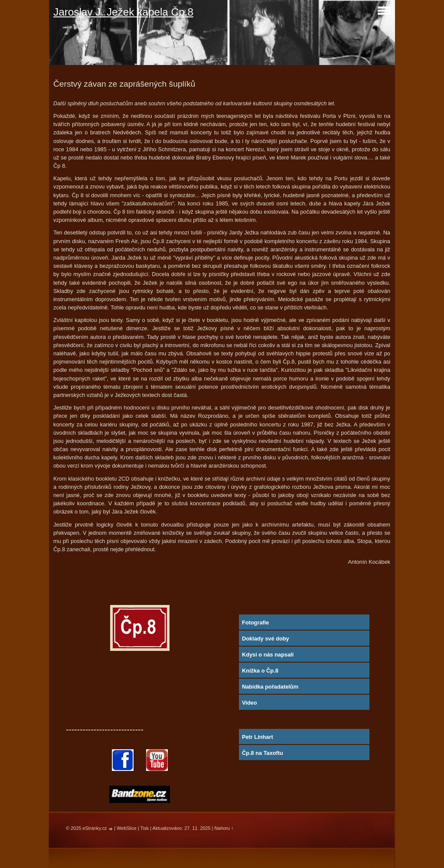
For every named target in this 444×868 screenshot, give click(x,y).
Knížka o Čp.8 (260, 670)
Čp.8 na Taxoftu (262, 753)
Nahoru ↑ (224, 828)
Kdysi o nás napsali (268, 654)
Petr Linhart (257, 737)
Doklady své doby (265, 638)
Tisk (144, 828)
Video (249, 702)
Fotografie (255, 622)
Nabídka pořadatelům (270, 686)
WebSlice (127, 828)
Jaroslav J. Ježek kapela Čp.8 (123, 12)
